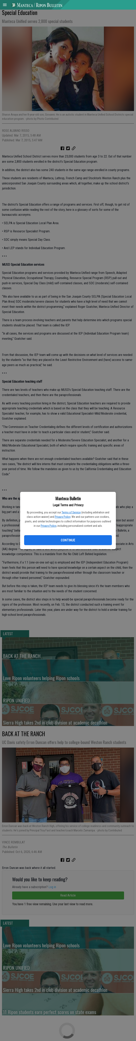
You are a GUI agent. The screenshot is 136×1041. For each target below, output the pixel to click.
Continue (68, 540)
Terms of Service (71, 512)
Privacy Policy (62, 516)
